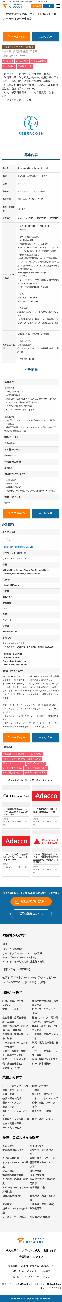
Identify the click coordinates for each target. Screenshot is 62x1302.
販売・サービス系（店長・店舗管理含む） (14, 1064)
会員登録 (37, 6)
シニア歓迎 (8, 1173)
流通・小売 (8, 1109)
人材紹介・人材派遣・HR (15, 1122)
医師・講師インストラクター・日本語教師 (45, 1064)
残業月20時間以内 (11, 1198)
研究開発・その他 (11, 1070)
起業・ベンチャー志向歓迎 (15, 1213)
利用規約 (23, 1268)
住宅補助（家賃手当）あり (42, 1200)
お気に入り (45, 36)
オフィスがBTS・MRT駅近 (15, 1167)
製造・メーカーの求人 (13, 763)
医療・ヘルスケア (11, 1105)
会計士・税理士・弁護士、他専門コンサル (14, 1055)
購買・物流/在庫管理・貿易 (45, 1047)
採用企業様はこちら (31, 916)
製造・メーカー (40, 1088)
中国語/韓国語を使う (13, 1152)
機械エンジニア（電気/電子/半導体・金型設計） (45, 1022)
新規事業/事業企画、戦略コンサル (45, 1005)
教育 (34, 1109)
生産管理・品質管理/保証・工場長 (14, 1022)
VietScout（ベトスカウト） (31, 1287)
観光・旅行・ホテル (42, 1122)
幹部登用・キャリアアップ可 (42, 1167)
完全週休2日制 (37, 1190)
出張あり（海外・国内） (42, 1207)
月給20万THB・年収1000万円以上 (15, 1192)
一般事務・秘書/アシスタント (45, 1039)
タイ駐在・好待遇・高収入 (15, 1184)
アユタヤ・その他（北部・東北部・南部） (24, 964)
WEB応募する (16, 36)
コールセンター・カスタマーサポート (15, 1047)
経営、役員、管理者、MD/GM (14, 1005)
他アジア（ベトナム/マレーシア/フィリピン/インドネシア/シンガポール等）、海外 (29, 982)
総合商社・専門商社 (42, 1097)
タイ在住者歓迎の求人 (36, 768)
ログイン (48, 6)
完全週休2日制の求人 (35, 773)
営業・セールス (10, 1012)
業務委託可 (35, 1211)
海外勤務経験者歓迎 (12, 1177)
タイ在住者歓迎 (10, 1161)
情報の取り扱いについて (42, 1268)
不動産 (35, 1092)
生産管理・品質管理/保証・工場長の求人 (22, 754)
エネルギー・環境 (41, 1113)
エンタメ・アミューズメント (15, 1115)
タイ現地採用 (37, 1177)
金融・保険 (8, 1097)
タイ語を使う (37, 1148)
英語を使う (8, 1148)
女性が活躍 (35, 1173)
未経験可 (7, 1207)
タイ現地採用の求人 (12, 773)
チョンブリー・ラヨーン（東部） (19, 960)
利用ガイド (50, 1253)
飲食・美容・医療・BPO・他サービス (12, 1128)
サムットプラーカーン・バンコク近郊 (22, 956)
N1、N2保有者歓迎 (40, 1219)
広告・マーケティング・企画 (45, 1014)
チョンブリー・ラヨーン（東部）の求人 (22, 759)
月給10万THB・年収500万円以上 (42, 1184)
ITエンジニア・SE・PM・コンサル (45, 1030)
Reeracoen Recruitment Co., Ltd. (18, 547)
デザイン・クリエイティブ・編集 (45, 1055)
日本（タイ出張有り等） (17, 972)
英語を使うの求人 (36, 763)
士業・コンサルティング (45, 1101)
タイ (5, 946)
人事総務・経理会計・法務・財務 (15, 1039)
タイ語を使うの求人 (12, 768)
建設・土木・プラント (14, 1092)
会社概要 (12, 1268)
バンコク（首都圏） (12, 952)
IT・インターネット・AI (15, 1088)
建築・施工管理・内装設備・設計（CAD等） (15, 1030)
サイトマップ (43, 1279)
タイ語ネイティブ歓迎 (14, 1219)
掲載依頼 (31, 1274)
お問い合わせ (18, 1274)
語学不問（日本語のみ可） (41, 1154)
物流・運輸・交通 (11, 1101)
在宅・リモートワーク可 (42, 1161)
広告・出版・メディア (43, 1105)
